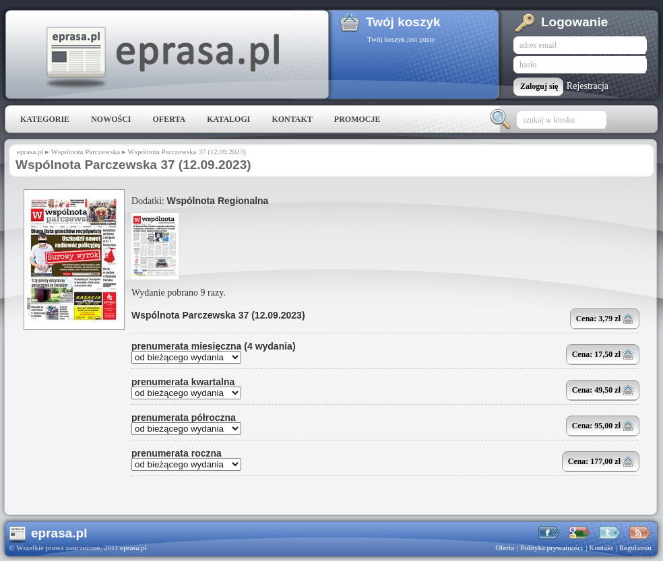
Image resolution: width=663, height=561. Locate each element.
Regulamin (635, 547)
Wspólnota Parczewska (85, 151)
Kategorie (44, 119)
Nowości (111, 119)
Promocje (357, 119)
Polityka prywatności (551, 547)
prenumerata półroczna (183, 417)
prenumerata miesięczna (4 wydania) (213, 346)
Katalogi (228, 119)
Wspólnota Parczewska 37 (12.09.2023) (218, 315)
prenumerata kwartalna (182, 382)
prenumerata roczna (176, 453)
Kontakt (292, 119)
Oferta (168, 119)
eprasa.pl (162, 58)
